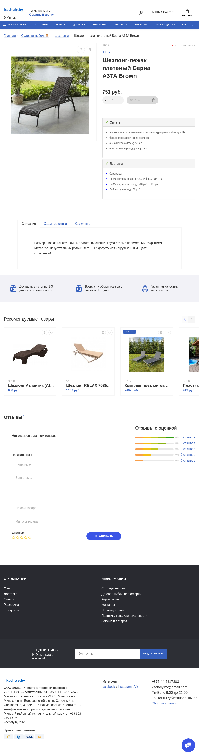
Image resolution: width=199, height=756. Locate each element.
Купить (142, 100)
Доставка (79, 25)
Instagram (125, 688)
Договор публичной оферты (121, 595)
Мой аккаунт (161, 12)
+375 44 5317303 (43, 11)
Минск (10, 17)
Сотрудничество (113, 590)
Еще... (185, 25)
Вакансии (141, 25)
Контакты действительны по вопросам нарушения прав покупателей (173, 700)
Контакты (121, 25)
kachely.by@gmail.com (170, 689)
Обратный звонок (41, 14)
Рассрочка (99, 25)
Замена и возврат (114, 623)
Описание (29, 223)
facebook (108, 688)
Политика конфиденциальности (124, 617)
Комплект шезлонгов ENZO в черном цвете (148, 387)
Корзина (187, 13)
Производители (165, 25)
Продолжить (104, 538)
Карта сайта (110, 601)
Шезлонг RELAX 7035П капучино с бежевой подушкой (89, 387)
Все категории (14, 25)
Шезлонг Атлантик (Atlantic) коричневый (31, 387)
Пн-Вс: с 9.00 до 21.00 (170, 694)
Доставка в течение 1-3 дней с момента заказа (31, 290)
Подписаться (153, 655)
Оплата (60, 25)
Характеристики (55, 223)
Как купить (82, 223)
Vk (136, 688)
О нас (44, 25)
